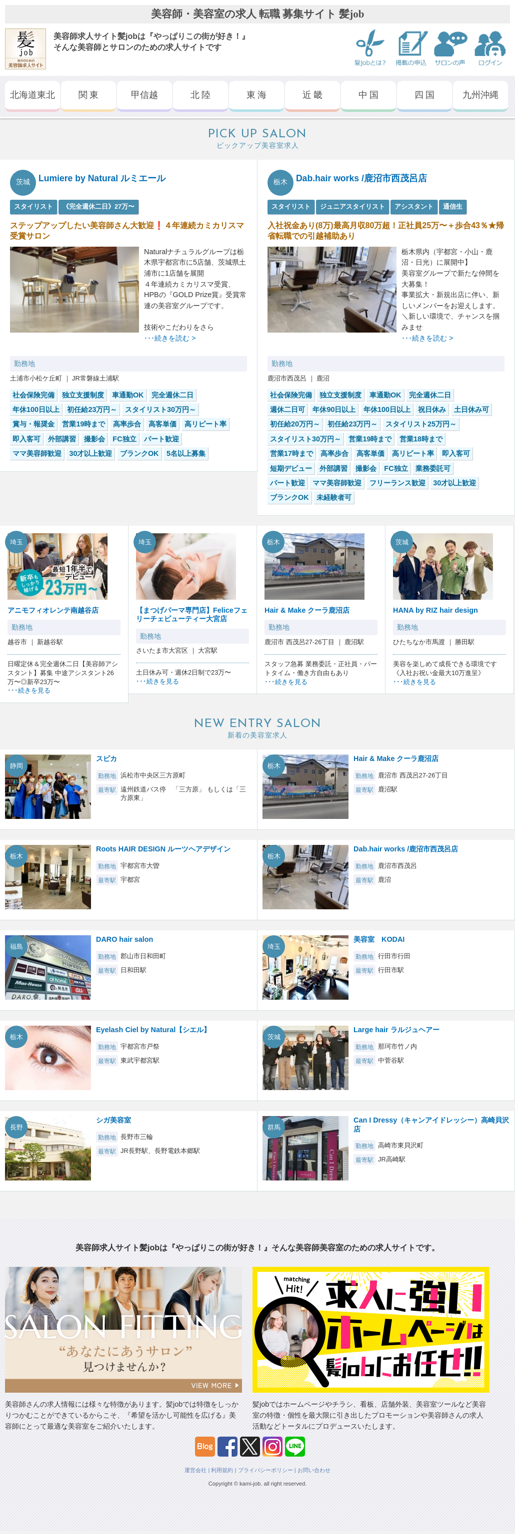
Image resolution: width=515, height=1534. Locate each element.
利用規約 (222, 1470)
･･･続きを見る (29, 690)
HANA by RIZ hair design (435, 610)
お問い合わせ (314, 1470)
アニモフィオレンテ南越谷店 (53, 610)
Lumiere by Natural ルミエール (102, 178)
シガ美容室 (113, 1120)
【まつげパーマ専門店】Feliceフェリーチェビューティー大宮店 (192, 614)
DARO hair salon (124, 939)
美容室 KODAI (379, 939)
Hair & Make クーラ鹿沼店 (307, 610)
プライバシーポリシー (265, 1470)
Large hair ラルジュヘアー (397, 1030)
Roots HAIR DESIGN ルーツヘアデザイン (163, 849)
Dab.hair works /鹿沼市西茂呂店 (361, 178)
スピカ (106, 759)
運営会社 (195, 1470)
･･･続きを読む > (170, 338)
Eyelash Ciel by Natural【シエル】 (153, 1030)
